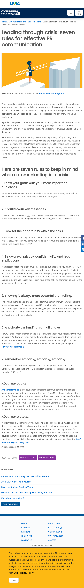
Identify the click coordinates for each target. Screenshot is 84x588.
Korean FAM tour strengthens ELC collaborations (25, 476)
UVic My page (54, 536)
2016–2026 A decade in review (15, 481)
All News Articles (10, 504)
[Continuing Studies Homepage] (11, 13)
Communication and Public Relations (25, 22)
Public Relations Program (51, 93)
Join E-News (26, 536)
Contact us (26, 540)
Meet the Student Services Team (17, 487)
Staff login (53, 528)
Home (4, 22)
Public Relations (28, 457)
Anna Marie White (10, 389)
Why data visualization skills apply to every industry (26, 492)
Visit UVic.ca (54, 532)
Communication (46, 457)
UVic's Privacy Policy (24, 572)
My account (54, 523)
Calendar (25, 532)
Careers (52, 540)
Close (13, 580)
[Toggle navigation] (79, 13)
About (24, 523)
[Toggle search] (70, 13)
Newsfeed (25, 528)
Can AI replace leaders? (12, 498)
